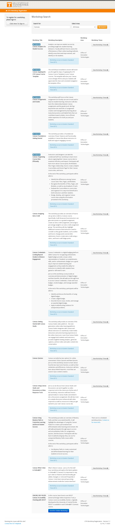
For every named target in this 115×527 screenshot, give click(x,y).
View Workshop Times (100, 45)
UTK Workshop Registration (16, 11)
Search (102, 27)
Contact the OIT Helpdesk (13, 523)
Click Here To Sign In (17, 24)
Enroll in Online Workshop (59, 511)
